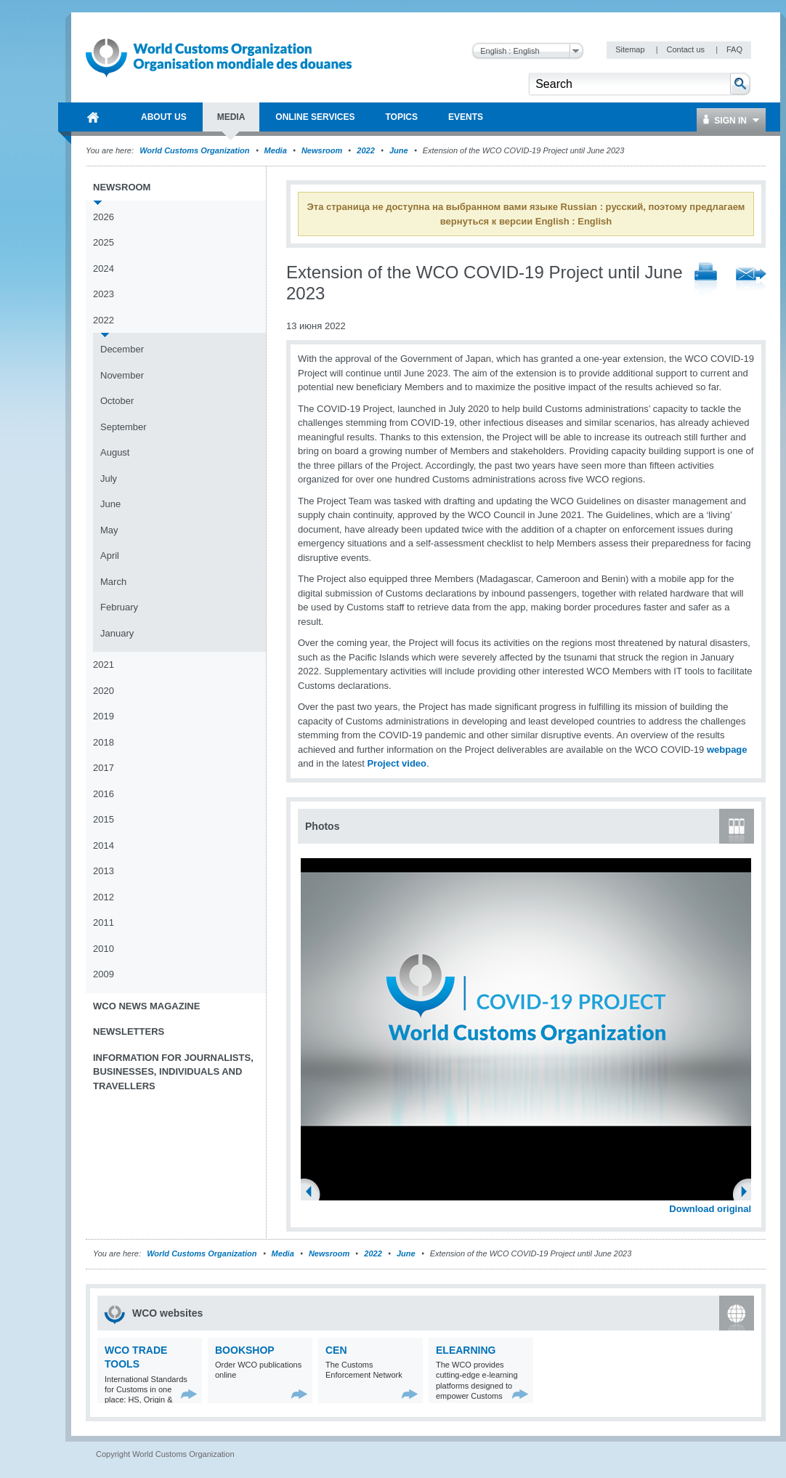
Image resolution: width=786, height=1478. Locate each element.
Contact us (686, 49)
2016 (103, 793)
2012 (103, 897)
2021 (103, 664)
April (109, 555)
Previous (313, 1193)
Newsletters (128, 1031)
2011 (103, 922)
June (398, 150)
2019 (103, 716)
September (123, 426)
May (109, 530)
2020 (103, 690)
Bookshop (245, 1350)
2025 (103, 242)
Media (275, 150)
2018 (103, 742)
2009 (103, 974)
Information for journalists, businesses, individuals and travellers (173, 1071)
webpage (727, 749)
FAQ (734, 49)
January (117, 633)
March (113, 581)
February (119, 607)
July (108, 478)
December (122, 349)
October (117, 400)
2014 (103, 845)
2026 (103, 216)
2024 (103, 268)
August (114, 452)
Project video (396, 763)
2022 (365, 150)
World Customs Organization (195, 150)
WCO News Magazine (146, 1006)
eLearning (465, 1350)
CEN (336, 1350)
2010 (103, 948)
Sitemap (631, 49)
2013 (103, 870)
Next (748, 1193)
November (122, 375)
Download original (710, 1208)
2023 (103, 293)
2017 (103, 767)
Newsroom (321, 150)
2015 (103, 819)
